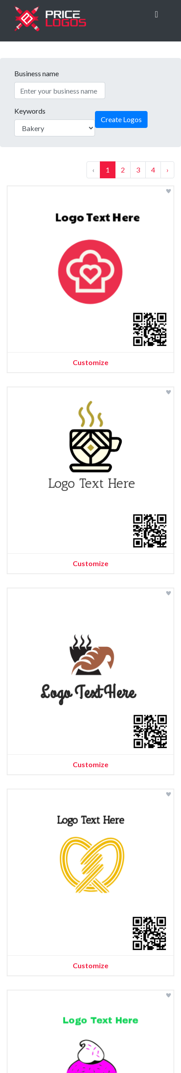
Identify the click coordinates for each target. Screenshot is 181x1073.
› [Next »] (167, 169)
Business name (36, 73)
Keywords (29, 111)
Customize (90, 362)
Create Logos (121, 119)
